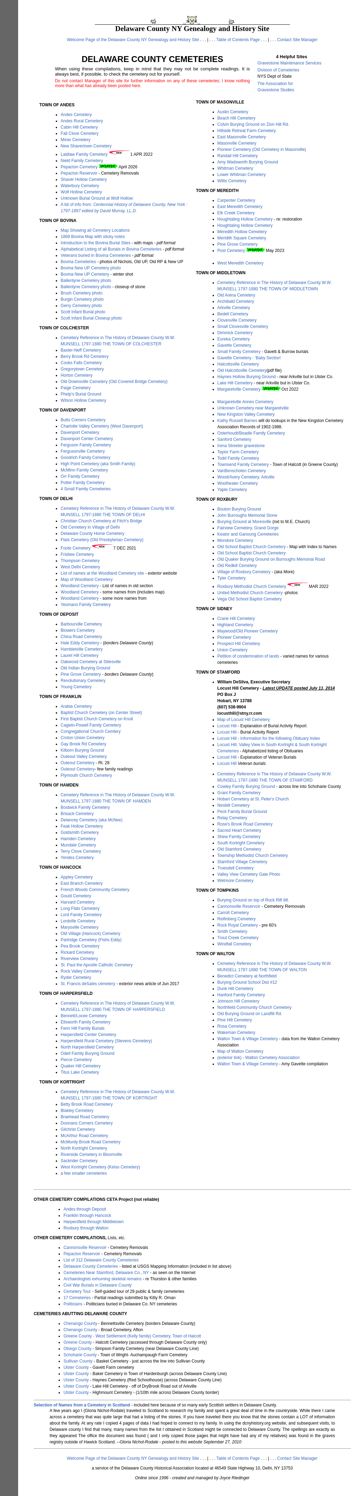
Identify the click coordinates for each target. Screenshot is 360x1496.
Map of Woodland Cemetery (87, 579)
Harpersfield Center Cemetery (88, 1034)
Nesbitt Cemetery (233, 805)
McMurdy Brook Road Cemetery (90, 1142)
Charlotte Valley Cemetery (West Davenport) (102, 426)
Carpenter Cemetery (236, 200)
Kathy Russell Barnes (237, 420)
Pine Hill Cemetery (234, 1020)
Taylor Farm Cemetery (238, 452)
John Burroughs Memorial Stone (247, 515)
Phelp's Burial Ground (81, 394)
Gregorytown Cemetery (82, 369)
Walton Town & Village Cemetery (247, 1038)
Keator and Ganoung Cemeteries (248, 534)
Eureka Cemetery (233, 339)
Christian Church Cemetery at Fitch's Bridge (101, 521)
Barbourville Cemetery (81, 624)
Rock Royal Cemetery (237, 925)
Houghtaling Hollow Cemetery (245, 219)
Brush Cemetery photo (81, 293)
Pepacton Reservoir (79, 173)
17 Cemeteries (77, 1297)
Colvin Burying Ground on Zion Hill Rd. (253, 124)
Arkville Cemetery (233, 307)
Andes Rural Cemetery (82, 120)
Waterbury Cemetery (80, 185)
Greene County (77, 1342)
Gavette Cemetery (234, 345)
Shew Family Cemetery (239, 836)
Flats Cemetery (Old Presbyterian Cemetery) (102, 539)
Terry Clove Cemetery (81, 851)
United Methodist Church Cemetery (250, 592)
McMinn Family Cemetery (84, 470)
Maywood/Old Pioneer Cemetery (247, 631)
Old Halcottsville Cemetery (242, 370)
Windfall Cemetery (234, 944)
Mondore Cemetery (235, 540)
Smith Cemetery (232, 931)
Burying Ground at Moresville (244, 521)
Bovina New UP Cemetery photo (91, 268)
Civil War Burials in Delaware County (97, 1285)
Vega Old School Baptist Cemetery (249, 599)
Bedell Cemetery (232, 314)
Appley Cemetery (77, 877)
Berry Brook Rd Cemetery (84, 356)
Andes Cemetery (76, 114)
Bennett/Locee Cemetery (84, 1015)
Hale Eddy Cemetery (80, 642)
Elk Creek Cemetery (236, 212)
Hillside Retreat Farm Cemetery (246, 130)
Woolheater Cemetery (237, 483)
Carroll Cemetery (233, 912)
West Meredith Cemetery (240, 263)
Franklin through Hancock (87, 1215)
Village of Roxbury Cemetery (244, 571)
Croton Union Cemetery (83, 737)
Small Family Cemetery (239, 351)
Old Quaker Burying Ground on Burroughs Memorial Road (271, 559)
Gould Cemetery (76, 895)
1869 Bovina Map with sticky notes (93, 236)
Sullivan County (77, 1361)
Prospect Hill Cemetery (238, 643)
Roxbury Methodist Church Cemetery (251, 586)
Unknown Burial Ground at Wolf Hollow (97, 198)
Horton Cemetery (76, 375)
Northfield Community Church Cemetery (254, 1007)
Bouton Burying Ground (239, 509)
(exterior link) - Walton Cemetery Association (258, 1057)
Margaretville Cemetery (239, 389)
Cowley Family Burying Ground (246, 786)
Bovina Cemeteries (78, 261)
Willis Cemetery (231, 180)
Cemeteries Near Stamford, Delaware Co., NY (106, 1272)
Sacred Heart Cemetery (239, 830)
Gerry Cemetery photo (81, 305)
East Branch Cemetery (82, 883)
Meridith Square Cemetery (241, 238)
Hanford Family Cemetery (241, 994)
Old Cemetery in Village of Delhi (90, 527)
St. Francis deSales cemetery (88, 983)
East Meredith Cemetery (239, 206)
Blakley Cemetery (77, 1110)
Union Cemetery (232, 649)
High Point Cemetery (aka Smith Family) (98, 463)
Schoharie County (80, 1354)
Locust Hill (227, 725)
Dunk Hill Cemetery (235, 988)
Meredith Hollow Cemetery (242, 231)
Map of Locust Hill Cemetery (243, 719)
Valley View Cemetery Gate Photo (248, 874)
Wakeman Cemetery (236, 1032)
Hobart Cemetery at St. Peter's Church (253, 799)
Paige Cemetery (76, 387)
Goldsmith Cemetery (80, 832)
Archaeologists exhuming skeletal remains (102, 1278)
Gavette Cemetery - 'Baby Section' (249, 357)
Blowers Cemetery (78, 630)
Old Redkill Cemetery (237, 565)
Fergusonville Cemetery (83, 451)
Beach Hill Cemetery (236, 118)
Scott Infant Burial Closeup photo (91, 318)
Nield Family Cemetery (82, 160)
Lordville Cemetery (78, 921)
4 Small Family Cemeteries (85, 488)
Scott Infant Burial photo (83, 311)
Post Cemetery (231, 250)
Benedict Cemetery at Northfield (247, 976)
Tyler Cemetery (231, 578)
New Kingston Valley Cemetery (246, 414)
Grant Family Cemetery (239, 792)
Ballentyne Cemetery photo (86, 280)
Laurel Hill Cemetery (80, 655)
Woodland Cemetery (80, 585)
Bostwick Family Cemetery (85, 807)
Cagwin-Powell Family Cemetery (91, 725)
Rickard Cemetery (77, 952)
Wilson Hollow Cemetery (83, 400)
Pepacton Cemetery (79, 166)
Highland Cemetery (235, 624)
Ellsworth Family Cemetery (85, 1022)
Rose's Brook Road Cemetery (245, 824)
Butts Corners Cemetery (83, 419)
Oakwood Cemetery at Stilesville (91, 661)
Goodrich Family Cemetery (85, 457)
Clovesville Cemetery (237, 320)
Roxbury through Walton (85, 1228)
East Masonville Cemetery (241, 137)
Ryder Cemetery (76, 977)
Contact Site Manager (297, 39)
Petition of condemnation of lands (248, 656)
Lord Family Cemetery (81, 914)
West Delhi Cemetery (80, 567)
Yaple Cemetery (232, 489)
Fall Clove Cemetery (80, 133)
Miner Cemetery (75, 139)
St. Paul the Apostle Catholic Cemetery (97, 964)
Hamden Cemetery (78, 838)
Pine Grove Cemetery (81, 674)
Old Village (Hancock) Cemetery (90, 933)
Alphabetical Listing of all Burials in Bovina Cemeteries (111, 249)
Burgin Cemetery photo (82, 299)
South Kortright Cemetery (241, 843)
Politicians (72, 1304)
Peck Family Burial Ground (242, 811)
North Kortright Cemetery (84, 1148)
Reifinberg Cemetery (236, 918)
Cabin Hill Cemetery (79, 127)
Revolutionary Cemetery (83, 680)
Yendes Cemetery (77, 857)
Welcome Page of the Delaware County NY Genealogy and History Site (133, 39)
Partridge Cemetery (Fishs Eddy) (91, 939)
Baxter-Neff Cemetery (81, 350)
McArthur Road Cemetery (84, 1135)
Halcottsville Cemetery (238, 364)
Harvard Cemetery (78, 902)
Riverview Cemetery (79, 958)
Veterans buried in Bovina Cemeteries (96, 255)
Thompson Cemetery (80, 560)
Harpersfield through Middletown (93, 1221)
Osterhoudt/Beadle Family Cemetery (251, 433)
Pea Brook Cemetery (80, 946)
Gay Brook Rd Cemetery (83, 744)
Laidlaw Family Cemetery (84, 154)
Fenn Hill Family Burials (83, 1028)
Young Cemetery (76, 686)
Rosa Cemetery (231, 1026)
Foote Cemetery (76, 548)
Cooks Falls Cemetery (81, 362)
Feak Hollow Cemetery (82, 826)
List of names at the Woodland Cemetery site (103, 573)
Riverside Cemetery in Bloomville (91, 1154)
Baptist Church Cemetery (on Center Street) (101, 712)
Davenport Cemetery (80, 432)
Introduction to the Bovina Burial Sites (95, 242)
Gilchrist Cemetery (78, 1129)
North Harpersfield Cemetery (87, 1047)
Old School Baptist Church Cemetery (251, 546)
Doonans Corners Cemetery (87, 1123)
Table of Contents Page (238, 39)
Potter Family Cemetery (83, 482)
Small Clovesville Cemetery (242, 326)
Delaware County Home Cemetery (92, 533)
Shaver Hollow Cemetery (84, 179)
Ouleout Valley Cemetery (84, 756)
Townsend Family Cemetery (243, 464)
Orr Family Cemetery (80, 476)
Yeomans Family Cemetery (86, 604)
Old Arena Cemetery (236, 295)
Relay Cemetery (232, 817)
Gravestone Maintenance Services (289, 63)
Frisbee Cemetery (77, 554)
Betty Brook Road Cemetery (87, 1104)
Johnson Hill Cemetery (238, 1001)
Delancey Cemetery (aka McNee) (91, 820)
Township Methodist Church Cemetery (252, 855)
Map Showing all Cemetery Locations (95, 230)
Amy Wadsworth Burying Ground (247, 162)
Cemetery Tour (77, 1291)
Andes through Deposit (84, 1209)
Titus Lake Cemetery (80, 1072)
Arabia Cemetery (76, 706)
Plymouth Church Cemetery (86, 775)
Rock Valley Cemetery (81, 971)
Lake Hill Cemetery (235, 383)
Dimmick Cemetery (235, 332)
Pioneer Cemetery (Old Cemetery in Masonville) (261, 149)
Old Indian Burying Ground (85, 668)
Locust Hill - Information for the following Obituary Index (268, 738)
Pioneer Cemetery (234, 637)
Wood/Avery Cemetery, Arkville (246, 477)
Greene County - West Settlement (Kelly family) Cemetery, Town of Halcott (132, 1336)
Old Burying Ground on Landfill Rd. (249, 1013)
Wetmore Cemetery (235, 880)
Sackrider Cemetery (79, 1160)
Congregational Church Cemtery (91, 731)
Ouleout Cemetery (77, 762)
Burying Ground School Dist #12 (247, 982)
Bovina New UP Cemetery (85, 274)
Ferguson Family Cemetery (86, 445)
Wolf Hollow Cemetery (81, 192)
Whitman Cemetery (235, 168)
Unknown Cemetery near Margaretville (253, 408)
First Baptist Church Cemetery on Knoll (97, 718)
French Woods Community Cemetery (95, 889)
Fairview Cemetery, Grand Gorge (248, 527)
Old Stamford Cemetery (239, 849)
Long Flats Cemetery (80, 908)
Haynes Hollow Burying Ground (246, 376)
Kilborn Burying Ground (82, 750)
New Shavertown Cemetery (86, 146)
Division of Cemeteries (278, 70)
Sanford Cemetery (234, 439)
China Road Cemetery (81, 636)
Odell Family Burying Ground (87, 1053)
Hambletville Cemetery (82, 649)
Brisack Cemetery (77, 813)
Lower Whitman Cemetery (241, 174)
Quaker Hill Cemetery (81, 1066)
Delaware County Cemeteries (90, 1266)
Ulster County (76, 1367)
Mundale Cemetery (78, 845)
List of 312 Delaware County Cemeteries (100, 1260)
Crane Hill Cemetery (236, 618)
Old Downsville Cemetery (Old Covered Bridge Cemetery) (114, 381)
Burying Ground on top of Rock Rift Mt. (253, 900)
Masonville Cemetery (236, 143)
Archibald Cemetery (235, 301)
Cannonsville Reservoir (238, 906)
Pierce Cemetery (76, 1059)
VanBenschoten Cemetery (241, 470)
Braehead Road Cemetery (85, 1116)
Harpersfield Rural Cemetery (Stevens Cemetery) (106, 1040)
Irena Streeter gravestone (241, 445)
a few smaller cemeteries (84, 1173)
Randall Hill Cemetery (237, 155)
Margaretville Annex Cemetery (245, 401)
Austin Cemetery (232, 111)
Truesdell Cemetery (235, 868)
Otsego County (77, 1348)
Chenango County (80, 1323)
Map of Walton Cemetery (240, 1051)
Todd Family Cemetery (238, 458)
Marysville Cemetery (80, 927)
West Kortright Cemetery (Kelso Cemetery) (100, 1167)
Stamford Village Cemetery (242, 861)
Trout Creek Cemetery (238, 937)
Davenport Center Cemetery (87, 438)
